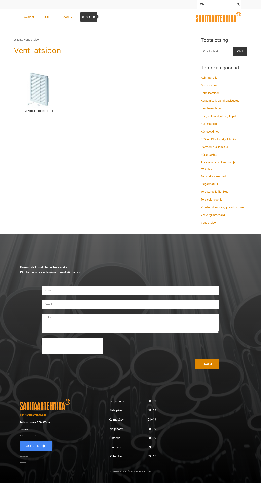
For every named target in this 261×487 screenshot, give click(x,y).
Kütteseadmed (210, 131)
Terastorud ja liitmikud (216, 190)
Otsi (240, 51)
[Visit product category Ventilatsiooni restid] (39, 92)
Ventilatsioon (210, 226)
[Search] (238, 4)
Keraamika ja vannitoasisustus (221, 100)
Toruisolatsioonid (213, 198)
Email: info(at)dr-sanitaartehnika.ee (37, 439)
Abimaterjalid (210, 78)
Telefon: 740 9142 (28, 433)
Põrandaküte (209, 154)
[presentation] (72, 350)
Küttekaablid (209, 123)
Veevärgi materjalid (214, 219)
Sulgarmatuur (210, 182)
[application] (65, 17)
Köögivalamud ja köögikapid (220, 116)
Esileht (18, 39)
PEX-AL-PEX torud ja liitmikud (220, 138)
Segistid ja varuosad (214, 175)
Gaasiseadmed (211, 85)
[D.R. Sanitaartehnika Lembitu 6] (205, 435)
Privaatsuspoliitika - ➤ (28, 459)
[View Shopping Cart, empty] (82, 17)
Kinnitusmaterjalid (213, 108)
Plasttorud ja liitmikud (215, 146)
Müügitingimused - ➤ (28, 466)
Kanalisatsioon (211, 93)
